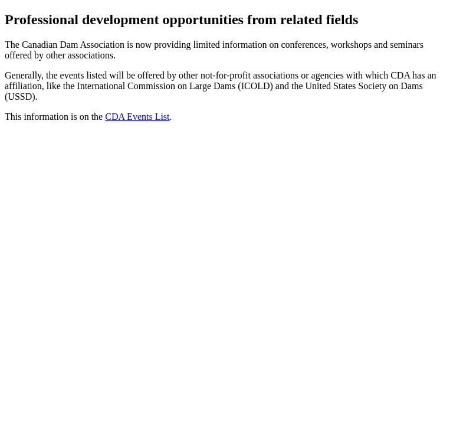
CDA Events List (137, 117)
